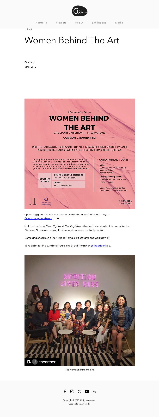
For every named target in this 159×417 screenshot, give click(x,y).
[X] (79, 391)
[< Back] (35, 29)
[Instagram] (72, 391)
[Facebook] (64, 391)
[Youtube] (86, 391)
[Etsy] (94, 391)
